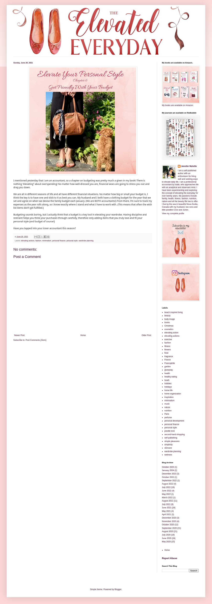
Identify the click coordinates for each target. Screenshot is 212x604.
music (167, 404)
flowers (167, 349)
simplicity (168, 444)
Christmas (168, 326)
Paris (166, 414)
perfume (168, 417)
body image (169, 319)
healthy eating (170, 377)
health (167, 373)
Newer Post (19, 335)
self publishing (170, 438)
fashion (38, 241)
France (167, 360)
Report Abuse (169, 558)
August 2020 (167, 531)
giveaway (168, 370)
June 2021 (166, 507)
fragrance (168, 356)
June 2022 (166, 491)
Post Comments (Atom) (36, 340)
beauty (167, 315)
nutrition (168, 410)
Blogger (118, 589)
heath (166, 380)
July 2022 (166, 487)
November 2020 (169, 521)
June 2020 (166, 538)
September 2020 (169, 528)
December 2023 (169, 474)
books (167, 322)
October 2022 (168, 477)
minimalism (46, 241)
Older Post (146, 335)
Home (83, 335)
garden (167, 366)
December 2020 (169, 518)
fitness (167, 346)
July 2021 (166, 504)
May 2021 (166, 511)
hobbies (167, 383)
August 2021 (167, 501)
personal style (72, 241)
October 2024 (168, 467)
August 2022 (167, 484)
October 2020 (168, 524)
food (166, 353)
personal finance (58, 241)
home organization (172, 394)
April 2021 (166, 514)
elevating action (171, 332)
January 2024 (168, 470)
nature (167, 407)
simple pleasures (171, 441)
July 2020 (166, 535)
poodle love (169, 431)
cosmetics (168, 329)
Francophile (169, 363)
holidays (168, 387)
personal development (174, 421)
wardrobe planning (86, 241)
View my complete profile (173, 213)
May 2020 (166, 541)
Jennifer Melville (189, 166)
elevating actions (27, 241)
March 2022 (167, 497)
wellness (168, 455)
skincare (168, 448)
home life (168, 390)
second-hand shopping (174, 434)
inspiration (169, 397)
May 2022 (166, 494)
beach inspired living (173, 312)
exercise (168, 339)
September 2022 (169, 480)
